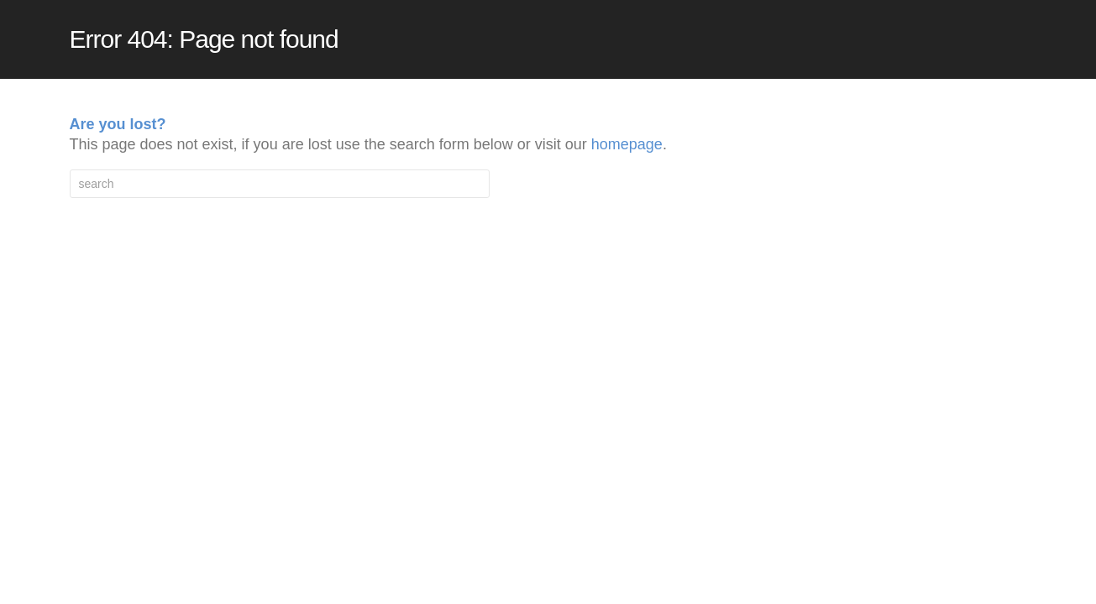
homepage (627, 144)
